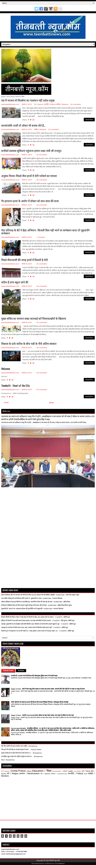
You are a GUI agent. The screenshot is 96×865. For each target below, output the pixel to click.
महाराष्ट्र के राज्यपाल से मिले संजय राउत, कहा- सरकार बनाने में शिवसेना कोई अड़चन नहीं (26, 627)
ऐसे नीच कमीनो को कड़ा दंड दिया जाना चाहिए (14, 746)
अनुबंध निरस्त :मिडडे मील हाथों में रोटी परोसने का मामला (29, 175)
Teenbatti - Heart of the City (15, 385)
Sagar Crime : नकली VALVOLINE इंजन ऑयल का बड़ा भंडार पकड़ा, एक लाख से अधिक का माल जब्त (42, 715)
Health (70, 771)
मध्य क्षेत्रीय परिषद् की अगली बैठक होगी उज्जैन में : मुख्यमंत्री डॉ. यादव (21, 598)
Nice (2, 760)
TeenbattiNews (60, 863)
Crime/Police (18, 770)
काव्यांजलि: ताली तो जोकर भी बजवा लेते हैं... (23, 125)
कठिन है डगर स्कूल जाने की (14, 282)
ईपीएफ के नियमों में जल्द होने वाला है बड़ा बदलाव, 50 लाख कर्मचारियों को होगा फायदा (26, 620)
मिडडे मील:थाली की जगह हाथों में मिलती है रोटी (24, 259)
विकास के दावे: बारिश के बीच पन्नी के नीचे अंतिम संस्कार (28, 343)
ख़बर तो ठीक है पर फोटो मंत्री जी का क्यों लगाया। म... (16, 753)
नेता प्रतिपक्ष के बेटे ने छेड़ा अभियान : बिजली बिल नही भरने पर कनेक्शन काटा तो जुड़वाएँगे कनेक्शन (45, 232)
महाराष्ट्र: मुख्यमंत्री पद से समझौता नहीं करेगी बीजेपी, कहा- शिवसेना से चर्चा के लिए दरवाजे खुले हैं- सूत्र (30, 624)
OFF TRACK (86, 771)
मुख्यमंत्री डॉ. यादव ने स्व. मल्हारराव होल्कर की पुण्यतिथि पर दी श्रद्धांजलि (21, 609)
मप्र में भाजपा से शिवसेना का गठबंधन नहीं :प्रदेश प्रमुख (27, 100)
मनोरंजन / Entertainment (59, 774)
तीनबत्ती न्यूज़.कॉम (54, 860)
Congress (7, 771)
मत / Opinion (38, 104)
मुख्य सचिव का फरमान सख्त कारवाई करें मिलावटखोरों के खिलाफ (33, 318)
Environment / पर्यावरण (60, 771)
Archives (21, 670)
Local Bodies (77, 771)
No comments (76, 104)
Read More (89, 119)
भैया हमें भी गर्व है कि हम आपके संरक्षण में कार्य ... (15, 749)
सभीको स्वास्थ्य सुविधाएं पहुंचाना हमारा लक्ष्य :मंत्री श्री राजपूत (31, 150)
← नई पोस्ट (5, 403)
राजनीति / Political (50, 104)
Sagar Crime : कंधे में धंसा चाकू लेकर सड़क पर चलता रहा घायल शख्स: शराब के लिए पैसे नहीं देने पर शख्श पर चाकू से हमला (48, 689)
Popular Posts (8, 670)
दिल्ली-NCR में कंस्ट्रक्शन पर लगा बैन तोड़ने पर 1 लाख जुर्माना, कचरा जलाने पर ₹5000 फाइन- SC (29, 631)
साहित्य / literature (62, 104)
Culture (29, 771)
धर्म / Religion (12, 773)
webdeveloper (39, 863)
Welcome (5, 368)
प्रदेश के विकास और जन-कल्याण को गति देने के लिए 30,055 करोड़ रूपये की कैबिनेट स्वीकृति (28, 595)
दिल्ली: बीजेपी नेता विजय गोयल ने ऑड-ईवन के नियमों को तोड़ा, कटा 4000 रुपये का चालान (27, 617)
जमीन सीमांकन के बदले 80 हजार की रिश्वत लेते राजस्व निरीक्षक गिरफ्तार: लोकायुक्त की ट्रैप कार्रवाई (39, 702)
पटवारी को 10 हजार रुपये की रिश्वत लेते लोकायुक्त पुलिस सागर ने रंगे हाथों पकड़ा (34, 676)
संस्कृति (85, 774)
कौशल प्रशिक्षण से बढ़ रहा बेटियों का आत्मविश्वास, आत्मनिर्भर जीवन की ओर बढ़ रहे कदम (26, 602)
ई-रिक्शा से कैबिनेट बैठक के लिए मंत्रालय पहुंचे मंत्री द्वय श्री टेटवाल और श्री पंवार (24, 605)
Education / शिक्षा (41, 770)
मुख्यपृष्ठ (51, 403)
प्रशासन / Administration (29, 773)
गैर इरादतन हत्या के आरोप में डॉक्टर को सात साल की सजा (30, 200)
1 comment (41, 237)
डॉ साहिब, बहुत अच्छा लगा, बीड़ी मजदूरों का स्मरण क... (17, 756)
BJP (2, 771)
